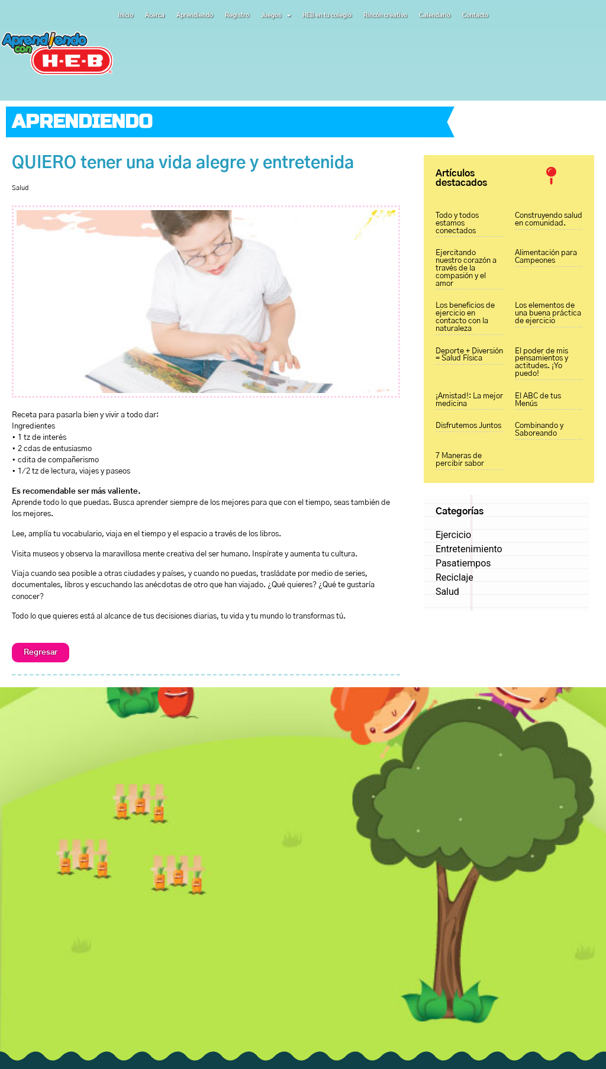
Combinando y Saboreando (539, 429)
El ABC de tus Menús (538, 400)
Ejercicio (453, 534)
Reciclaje (454, 577)
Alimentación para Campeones (546, 257)
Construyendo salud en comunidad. (548, 219)
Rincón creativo (385, 15)
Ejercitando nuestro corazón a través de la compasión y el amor (466, 268)
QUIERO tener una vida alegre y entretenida (183, 163)
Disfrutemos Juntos (468, 426)
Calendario (434, 15)
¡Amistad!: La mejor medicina (469, 400)
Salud (20, 188)
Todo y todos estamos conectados (457, 223)
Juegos (276, 15)
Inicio (125, 15)
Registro (237, 15)
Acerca (155, 15)
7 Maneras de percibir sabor (460, 460)
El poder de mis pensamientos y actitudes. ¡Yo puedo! (541, 362)
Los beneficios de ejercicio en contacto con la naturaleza (465, 317)
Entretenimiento (469, 549)
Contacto (475, 15)
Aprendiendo (194, 15)
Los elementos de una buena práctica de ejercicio (548, 313)
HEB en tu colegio (327, 15)
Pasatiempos (463, 563)
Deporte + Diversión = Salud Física (469, 355)
